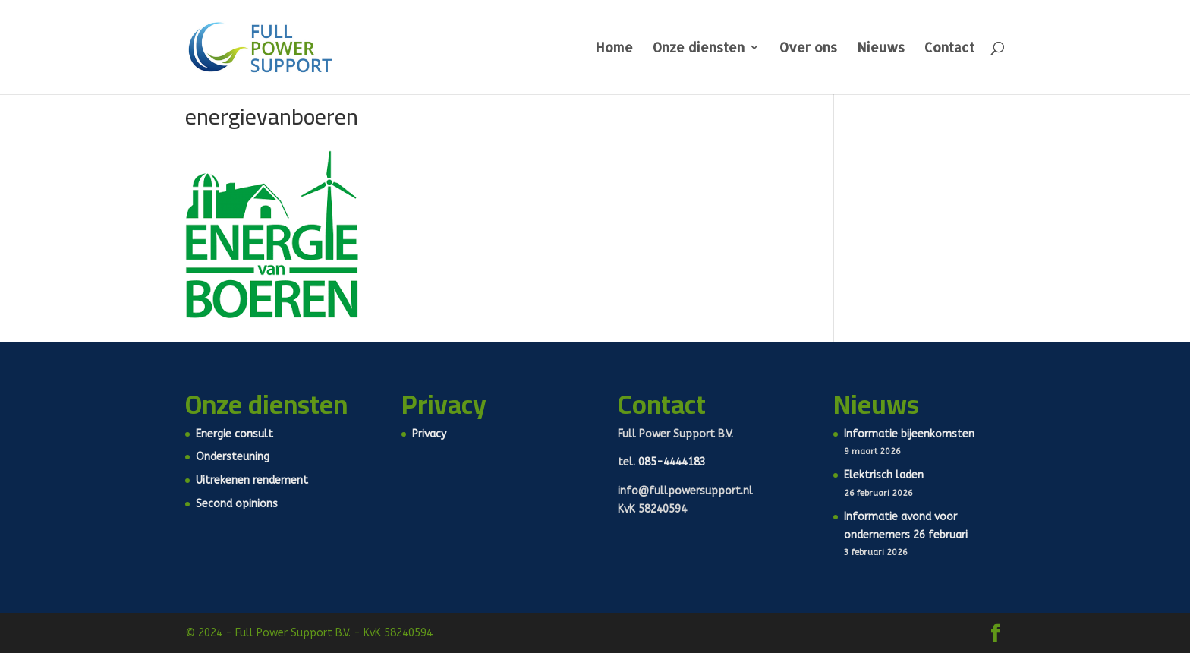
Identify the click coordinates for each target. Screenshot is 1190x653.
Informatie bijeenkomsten (909, 433)
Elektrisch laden (884, 474)
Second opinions (237, 503)
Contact (949, 48)
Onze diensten (699, 48)
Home (614, 48)
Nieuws (881, 48)
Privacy (429, 433)
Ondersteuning (232, 456)
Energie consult (234, 433)
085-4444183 (672, 462)
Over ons (808, 48)
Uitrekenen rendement (252, 480)
